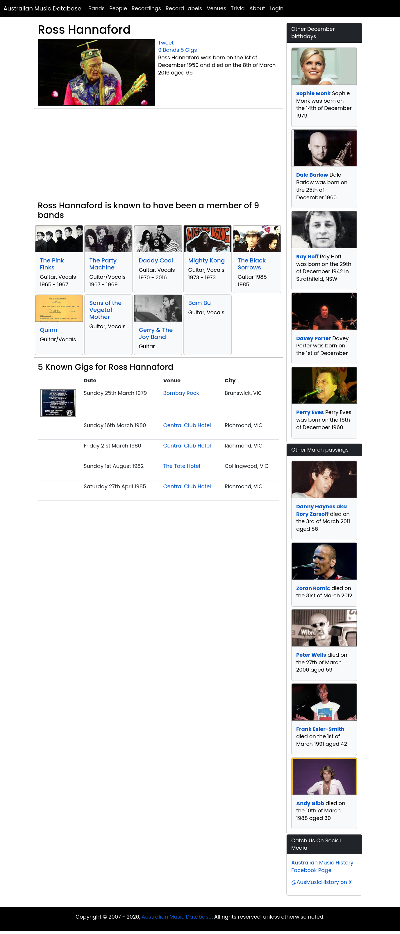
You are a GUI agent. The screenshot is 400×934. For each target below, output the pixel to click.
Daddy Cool (156, 260)
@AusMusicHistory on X (321, 882)
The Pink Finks (52, 263)
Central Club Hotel (187, 425)
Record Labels (184, 8)
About (257, 8)
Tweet (166, 42)
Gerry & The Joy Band (156, 333)
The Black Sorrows (252, 263)
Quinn (48, 330)
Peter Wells (311, 654)
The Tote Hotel (181, 466)
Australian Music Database (42, 8)
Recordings (146, 8)
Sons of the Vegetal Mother (105, 310)
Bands (96, 8)
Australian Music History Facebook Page (322, 866)
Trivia (238, 8)
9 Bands (168, 50)
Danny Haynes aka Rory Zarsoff (321, 510)
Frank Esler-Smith (320, 729)
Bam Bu (199, 303)
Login (276, 8)
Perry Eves (310, 412)
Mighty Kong (206, 260)
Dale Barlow (312, 174)
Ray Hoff (307, 256)
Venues (216, 8)
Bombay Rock (181, 393)
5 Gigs (189, 50)
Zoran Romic (313, 588)
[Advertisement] (158, 157)
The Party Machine (103, 263)
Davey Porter (313, 338)
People (118, 8)
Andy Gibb (310, 803)
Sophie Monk (313, 93)
